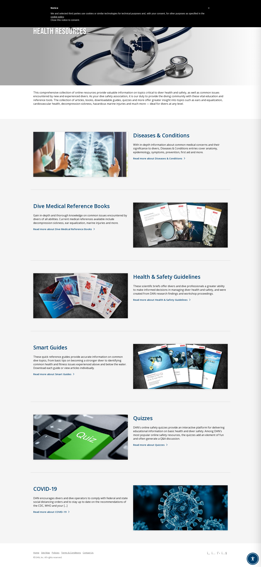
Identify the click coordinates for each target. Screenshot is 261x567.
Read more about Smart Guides (52, 374)
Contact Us (88, 552)
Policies (55, 552)
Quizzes (142, 418)
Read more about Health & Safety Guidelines (160, 299)
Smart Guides (50, 347)
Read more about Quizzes (149, 444)
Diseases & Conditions (161, 135)
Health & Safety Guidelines (166, 276)
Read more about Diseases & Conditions (157, 158)
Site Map (45, 552)
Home (36, 552)
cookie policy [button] (57, 17)
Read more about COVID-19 (50, 511)
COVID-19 (45, 488)
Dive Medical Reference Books (71, 206)
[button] (208, 8)
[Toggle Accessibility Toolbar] (253, 558)
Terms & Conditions (71, 552)
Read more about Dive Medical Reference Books (62, 229)
